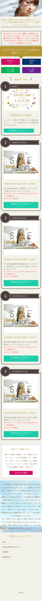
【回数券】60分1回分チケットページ (21, 283)
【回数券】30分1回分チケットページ (21, 205)
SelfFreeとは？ (10, 62)
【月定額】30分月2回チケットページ (21, 359)
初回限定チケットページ (19, 130)
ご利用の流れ (31, 62)
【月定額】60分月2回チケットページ (21, 434)
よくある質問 (31, 70)
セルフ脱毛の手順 (10, 70)
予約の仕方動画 (21, 473)
